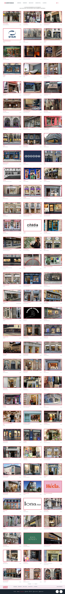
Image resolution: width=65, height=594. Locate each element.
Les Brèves (44, 2)
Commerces (19, 2)
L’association (38, 3)
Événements (25, 2)
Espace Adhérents (59, 586)
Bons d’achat (31, 2)
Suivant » (36, 583)
